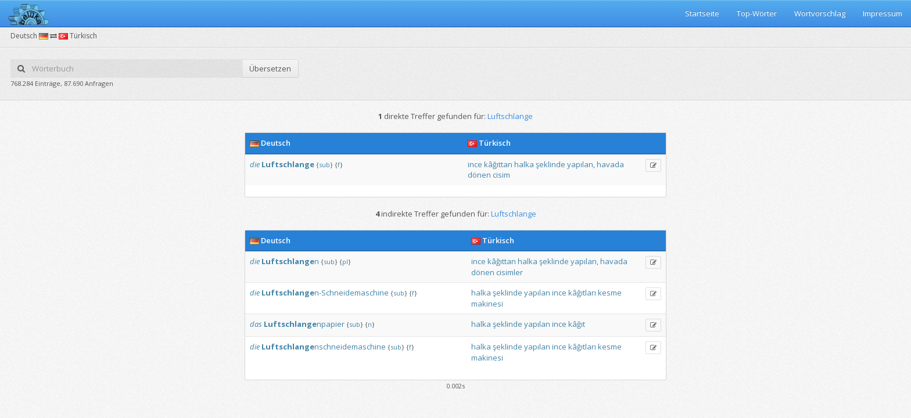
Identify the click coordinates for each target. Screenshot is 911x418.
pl (345, 261)
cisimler (509, 272)
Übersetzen (270, 68)
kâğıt (576, 324)
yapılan (537, 292)
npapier (304, 324)
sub (324, 164)
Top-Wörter (757, 13)
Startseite (702, 13)
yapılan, (581, 164)
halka (524, 164)
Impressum (882, 13)
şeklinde (550, 164)
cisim (501, 175)
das (256, 324)
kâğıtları (582, 292)
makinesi (487, 303)
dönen (479, 175)
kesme (610, 292)
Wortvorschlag (819, 13)
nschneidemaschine (323, 346)
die (255, 164)
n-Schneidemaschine (325, 292)
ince (475, 164)
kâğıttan (498, 164)
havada (610, 164)
